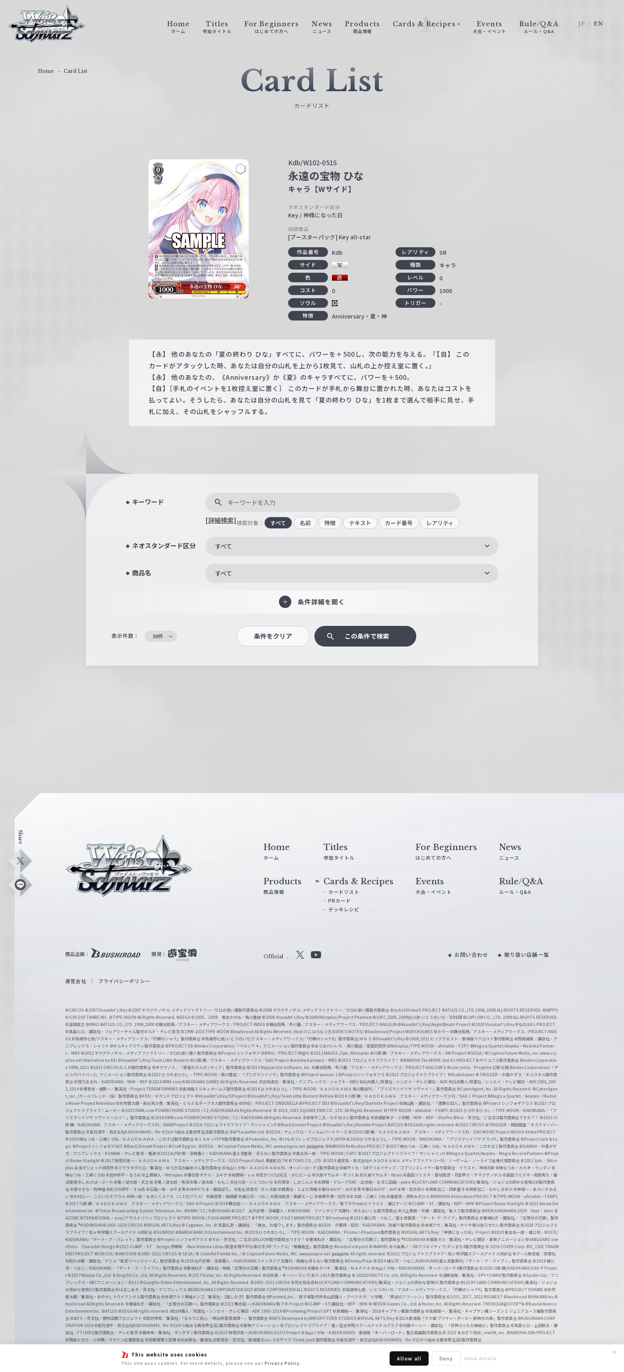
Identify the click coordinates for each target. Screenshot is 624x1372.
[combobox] (351, 546)
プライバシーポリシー (124, 980)
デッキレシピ (344, 909)
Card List (76, 71)
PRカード (339, 900)
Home (46, 71)
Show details (480, 1358)
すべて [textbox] (223, 546)
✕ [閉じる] (614, 1352)
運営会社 (75, 980)
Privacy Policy (282, 1363)
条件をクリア (273, 636)
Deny (446, 1358)
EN (598, 23)
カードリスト (344, 891)
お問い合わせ (471, 954)
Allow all (409, 1358)
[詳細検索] (220, 520)
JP (581, 23)
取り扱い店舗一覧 (526, 954)
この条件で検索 (367, 636)
